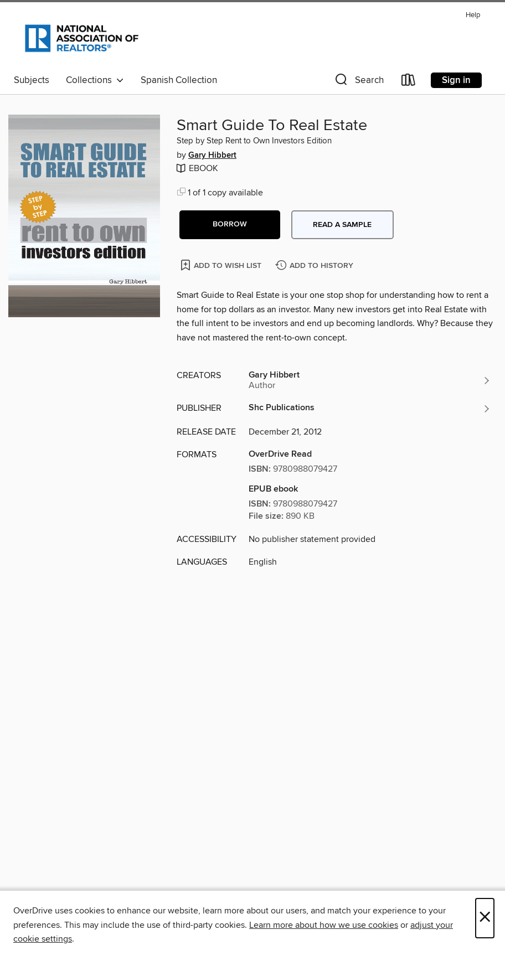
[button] (358, 82)
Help (473, 15)
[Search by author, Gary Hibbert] (370, 380)
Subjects (31, 80)
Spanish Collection (179, 80)
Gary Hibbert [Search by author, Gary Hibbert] (212, 156)
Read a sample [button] (342, 225)
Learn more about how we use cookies (323, 925)
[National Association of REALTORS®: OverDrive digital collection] (82, 38)
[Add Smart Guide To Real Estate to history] (315, 266)
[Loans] (408, 82)
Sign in (456, 80)
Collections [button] (95, 80)
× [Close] (485, 918)
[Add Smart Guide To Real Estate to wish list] (221, 265)
